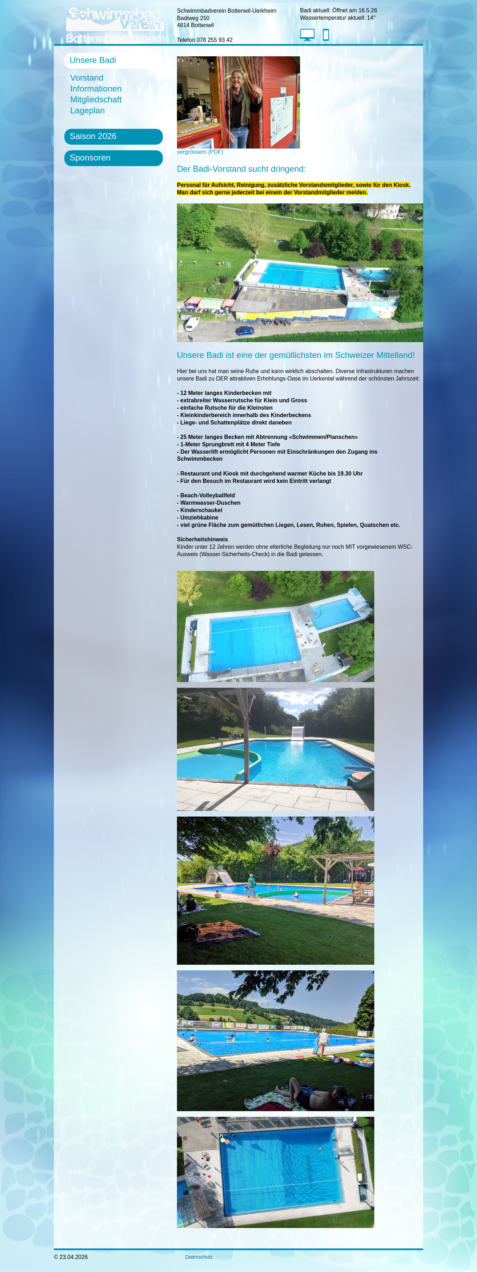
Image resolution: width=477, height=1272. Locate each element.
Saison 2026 (93, 136)
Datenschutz (194, 1257)
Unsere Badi (93, 60)
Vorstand (86, 77)
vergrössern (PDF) (238, 149)
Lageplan (87, 110)
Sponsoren (90, 157)
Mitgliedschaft (96, 99)
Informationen (96, 88)
